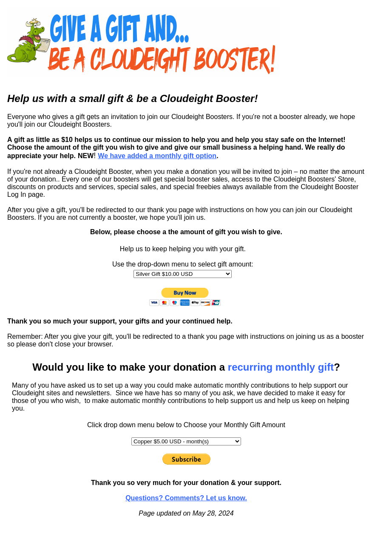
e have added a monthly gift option (157, 155)
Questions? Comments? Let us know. (186, 498)
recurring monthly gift (281, 367)
